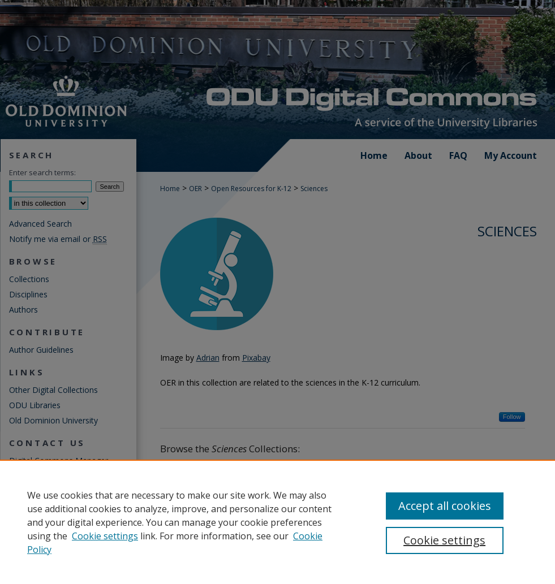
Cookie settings (105, 536)
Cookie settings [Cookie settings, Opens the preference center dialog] (444, 540)
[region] (277, 522)
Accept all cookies (444, 505)
